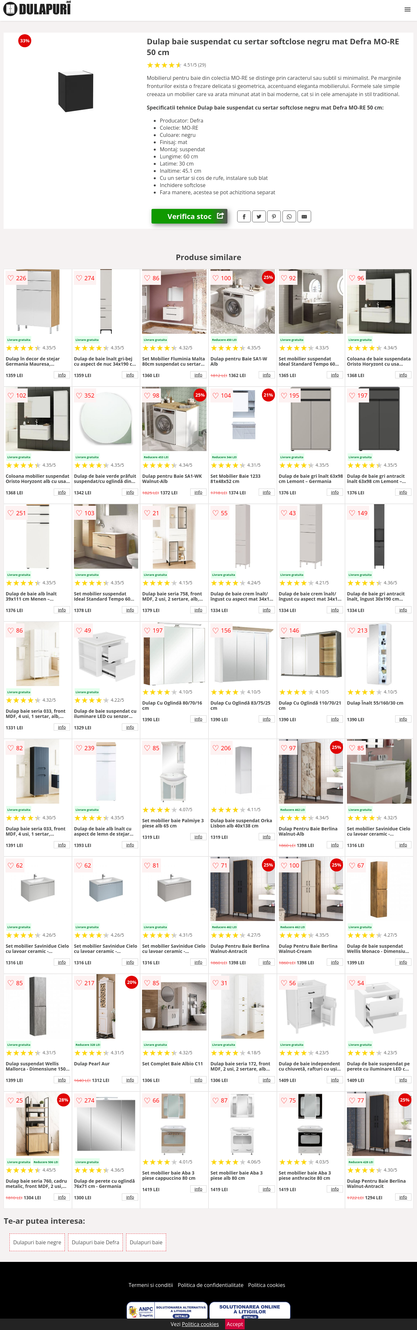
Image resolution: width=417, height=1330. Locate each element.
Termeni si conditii (151, 1285)
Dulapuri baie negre (37, 1242)
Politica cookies (266, 1285)
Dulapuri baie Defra (95, 1242)
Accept (235, 1324)
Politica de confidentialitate (211, 1285)
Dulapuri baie (146, 1242)
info (62, 375)
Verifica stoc (197, 216)
